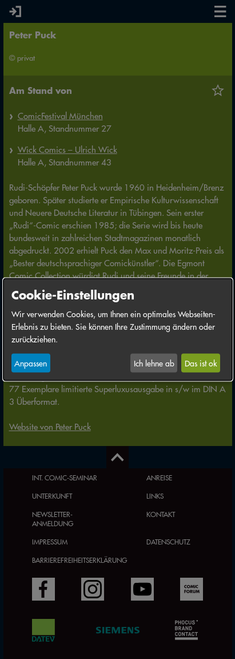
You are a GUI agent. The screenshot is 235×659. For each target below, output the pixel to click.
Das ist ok (201, 363)
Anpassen (30, 363)
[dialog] (117, 329)
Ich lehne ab (154, 363)
